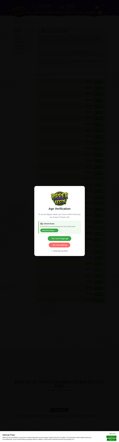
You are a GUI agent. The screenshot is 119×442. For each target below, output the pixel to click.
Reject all (111, 439)
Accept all (111, 437)
